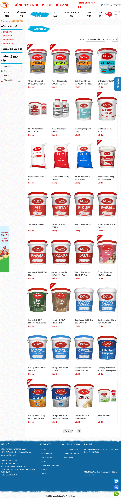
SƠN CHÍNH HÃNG (40, 14)
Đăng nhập (116, 5)
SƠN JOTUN (8, 36)
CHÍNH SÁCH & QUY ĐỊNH (72, 14)
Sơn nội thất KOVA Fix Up (84, 224)
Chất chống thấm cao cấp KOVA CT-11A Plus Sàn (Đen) (83, 84)
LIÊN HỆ (100, 14)
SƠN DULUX (8, 44)
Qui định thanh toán (71, 449)
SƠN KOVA (7, 32)
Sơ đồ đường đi (69, 457)
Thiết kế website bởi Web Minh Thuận (60, 496)
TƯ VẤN (55, 14)
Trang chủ (5, 21)
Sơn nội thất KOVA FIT (36, 224)
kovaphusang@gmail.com (16, 466)
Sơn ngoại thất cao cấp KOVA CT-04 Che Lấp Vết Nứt (61, 418)
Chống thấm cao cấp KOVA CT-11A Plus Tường (59, 84)
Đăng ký (105, 5)
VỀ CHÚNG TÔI (21, 14)
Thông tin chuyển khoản (72, 453)
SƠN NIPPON (8, 40)
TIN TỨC (89, 14)
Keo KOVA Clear (104, 416)
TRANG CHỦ (7, 14)
